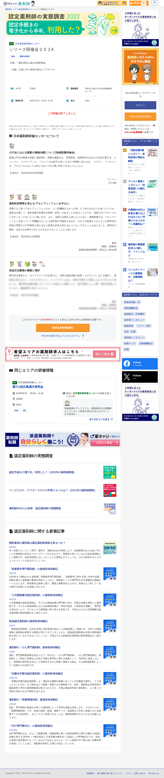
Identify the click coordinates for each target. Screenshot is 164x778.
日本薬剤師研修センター (27, 44)
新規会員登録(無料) (62, 327)
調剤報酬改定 (131, 308)
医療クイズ (129, 343)
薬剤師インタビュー (134, 337)
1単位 (13, 56)
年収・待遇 (129, 331)
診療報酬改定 (146, 343)
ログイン (154, 3)
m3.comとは (153, 773)
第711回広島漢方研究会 (27, 386)
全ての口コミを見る (101, 419)
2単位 (16, 410)
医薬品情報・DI (132, 302)
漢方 (24, 410)
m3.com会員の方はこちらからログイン (62, 335)
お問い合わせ (139, 773)
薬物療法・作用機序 (134, 314)
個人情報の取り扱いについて (109, 773)
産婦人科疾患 (24, 56)
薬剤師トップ (11, 9)
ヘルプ (128, 773)
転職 (126, 349)
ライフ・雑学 (144, 326)
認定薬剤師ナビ (25, 9)
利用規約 (90, 773)
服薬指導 (128, 326)
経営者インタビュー (134, 320)
